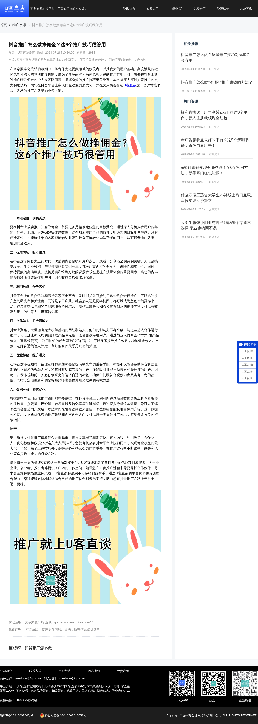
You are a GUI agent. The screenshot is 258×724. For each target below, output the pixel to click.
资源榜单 (223, 8)
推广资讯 (19, 25)
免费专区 (200, 8)
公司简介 (6, 671)
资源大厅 (152, 8)
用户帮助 (64, 671)
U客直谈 (129, 85)
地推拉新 (176, 8)
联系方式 (35, 671)
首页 (3, 25)
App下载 (246, 8)
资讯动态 (129, 8)
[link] (3, 25)
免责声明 (123, 671)
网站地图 (94, 671)
